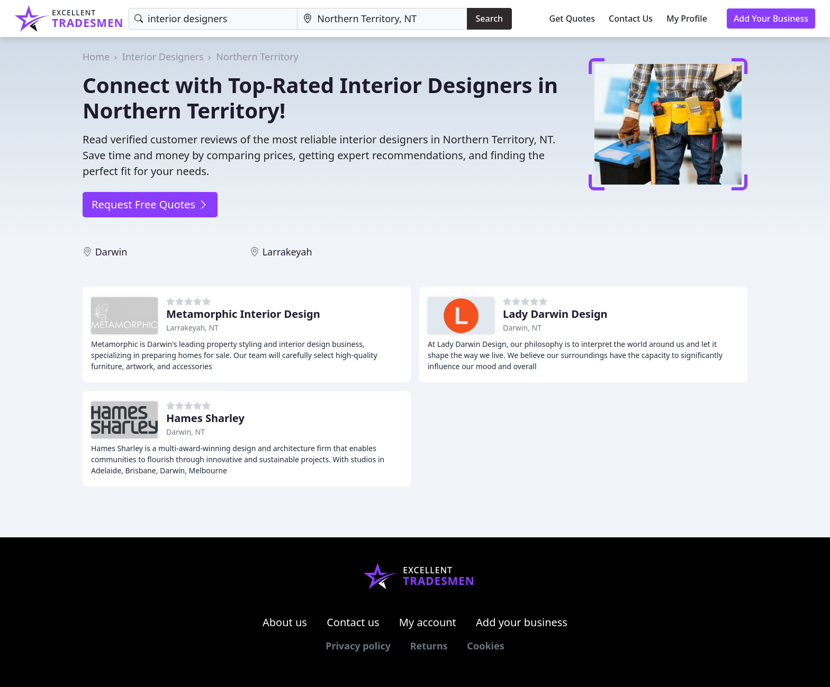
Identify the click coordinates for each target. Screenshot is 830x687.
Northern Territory (257, 56)
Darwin (111, 251)
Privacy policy (358, 645)
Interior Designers (163, 56)
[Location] (382, 19)
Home (96, 56)
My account (427, 622)
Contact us (353, 622)
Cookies (485, 645)
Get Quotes (572, 18)
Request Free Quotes (150, 204)
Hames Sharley (205, 418)
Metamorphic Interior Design (243, 314)
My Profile (686, 18)
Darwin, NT (522, 328)
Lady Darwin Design (555, 314)
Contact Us (631, 18)
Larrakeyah (287, 251)
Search (489, 18)
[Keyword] (213, 19)
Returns (429, 645)
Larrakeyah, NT (192, 328)
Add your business (521, 622)
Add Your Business (771, 18)
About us (285, 622)
